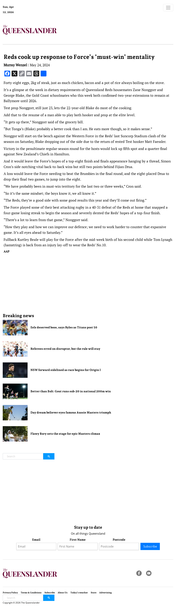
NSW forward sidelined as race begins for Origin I (65, 370)
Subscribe (150, 546)
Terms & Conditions (31, 592)
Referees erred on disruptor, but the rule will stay (65, 348)
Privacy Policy (10, 592)
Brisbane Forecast (33, 13)
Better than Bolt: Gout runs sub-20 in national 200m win (70, 391)
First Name (78, 539)
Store (93, 592)
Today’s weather (79, 592)
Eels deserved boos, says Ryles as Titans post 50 (63, 327)
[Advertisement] (88, 283)
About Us (62, 592)
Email (36, 539)
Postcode (119, 539)
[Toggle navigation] (168, 7)
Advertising (105, 592)
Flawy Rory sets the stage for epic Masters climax (65, 433)
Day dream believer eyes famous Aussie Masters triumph (70, 412)
